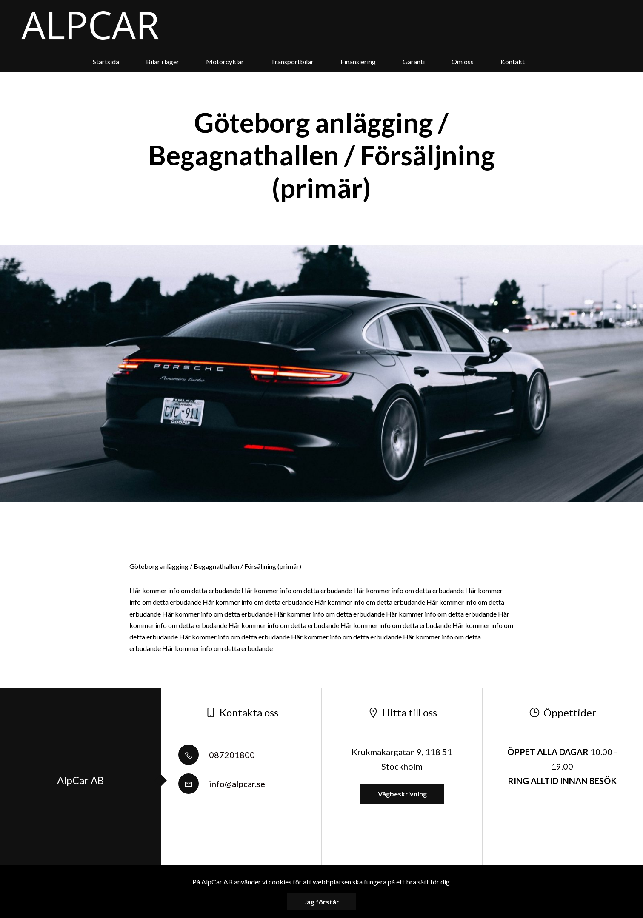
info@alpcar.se (221, 783)
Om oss (463, 61)
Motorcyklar (225, 61)
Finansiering (358, 61)
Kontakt (512, 61)
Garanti (414, 61)
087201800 (216, 754)
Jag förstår (321, 902)
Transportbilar (292, 61)
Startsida (106, 61)
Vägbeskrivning (402, 794)
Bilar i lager (162, 61)
